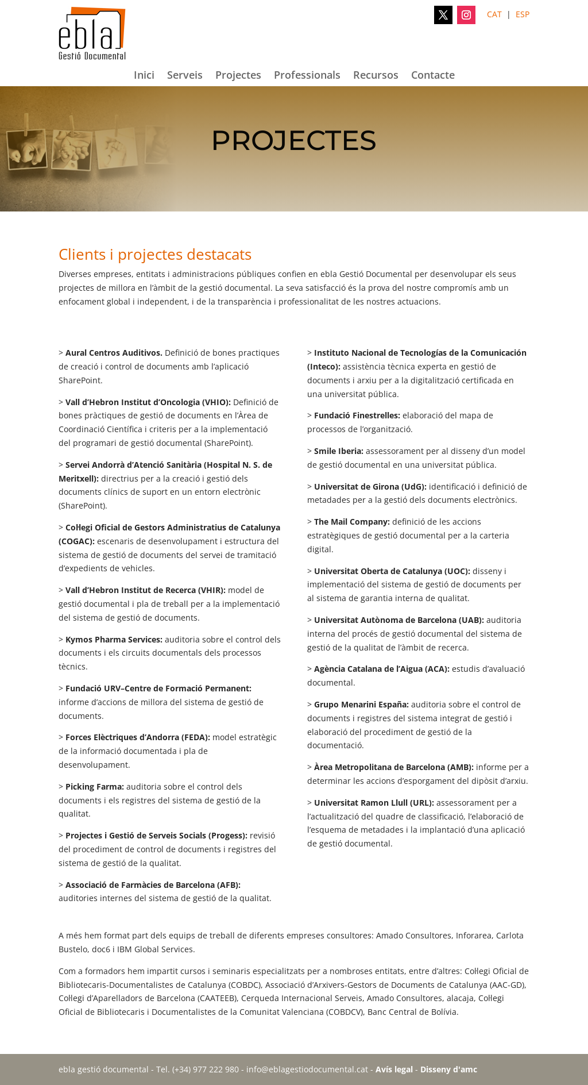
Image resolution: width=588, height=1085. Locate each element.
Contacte (433, 76)
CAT (494, 14)
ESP (522, 14)
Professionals (307, 76)
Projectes (238, 76)
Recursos (376, 76)
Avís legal (394, 1069)
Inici (144, 76)
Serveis (185, 76)
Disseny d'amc (448, 1069)
